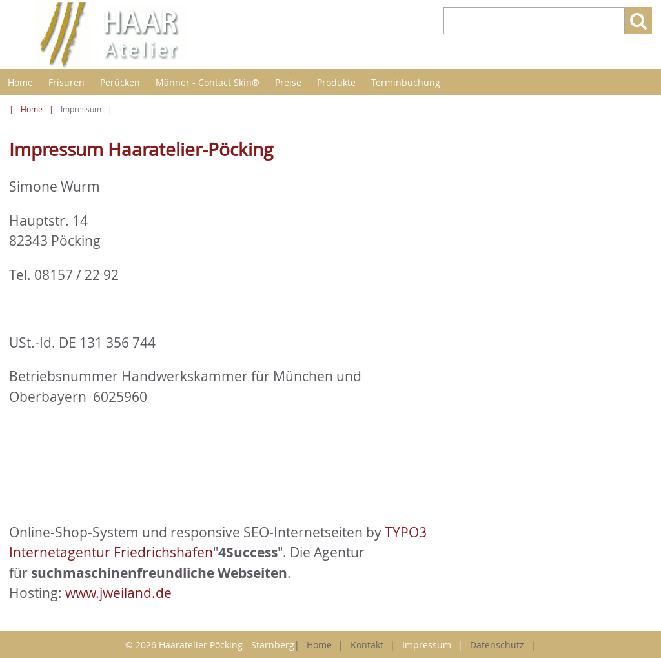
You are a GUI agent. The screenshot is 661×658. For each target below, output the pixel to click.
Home (20, 82)
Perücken (120, 82)
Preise (288, 82)
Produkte (336, 82)
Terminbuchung (405, 82)
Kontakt (367, 645)
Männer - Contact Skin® (207, 82)
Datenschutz (497, 645)
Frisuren (66, 82)
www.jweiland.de (118, 593)
